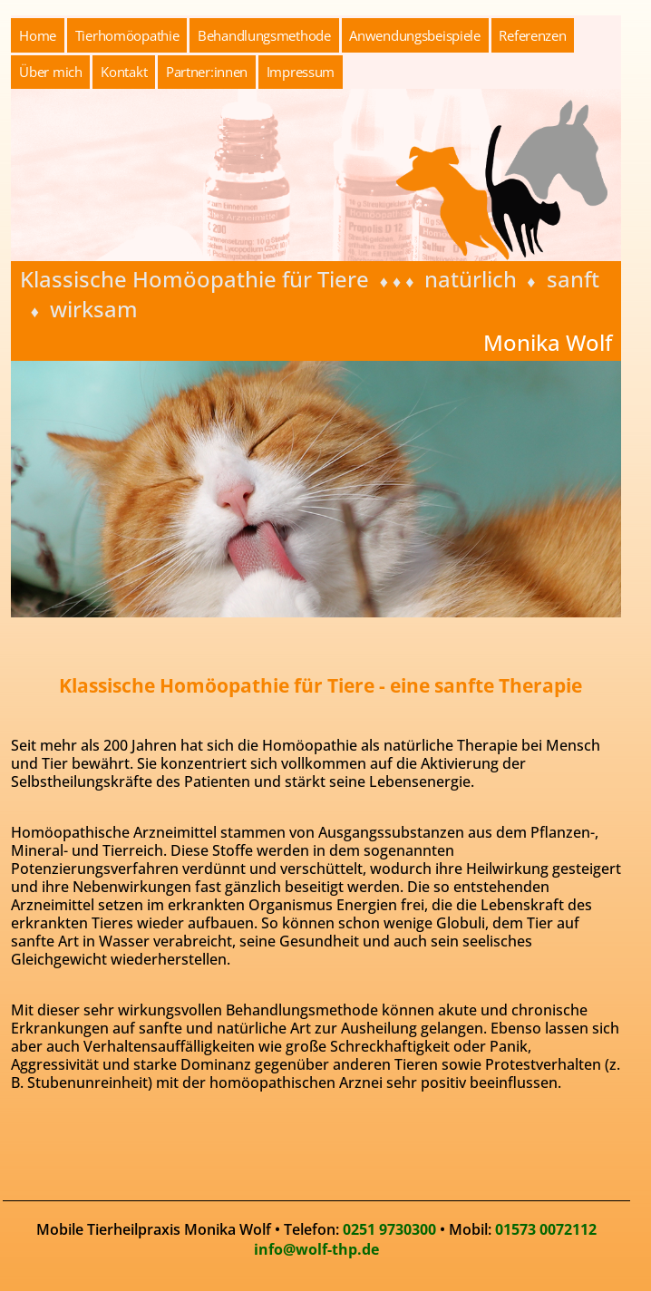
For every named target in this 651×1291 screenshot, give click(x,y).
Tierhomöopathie (127, 35)
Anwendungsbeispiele (414, 35)
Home (37, 35)
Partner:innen (207, 72)
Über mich (50, 72)
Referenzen (532, 35)
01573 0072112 (546, 1229)
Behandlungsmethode (264, 35)
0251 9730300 (389, 1229)
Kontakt (124, 72)
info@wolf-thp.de (316, 1249)
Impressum (301, 72)
